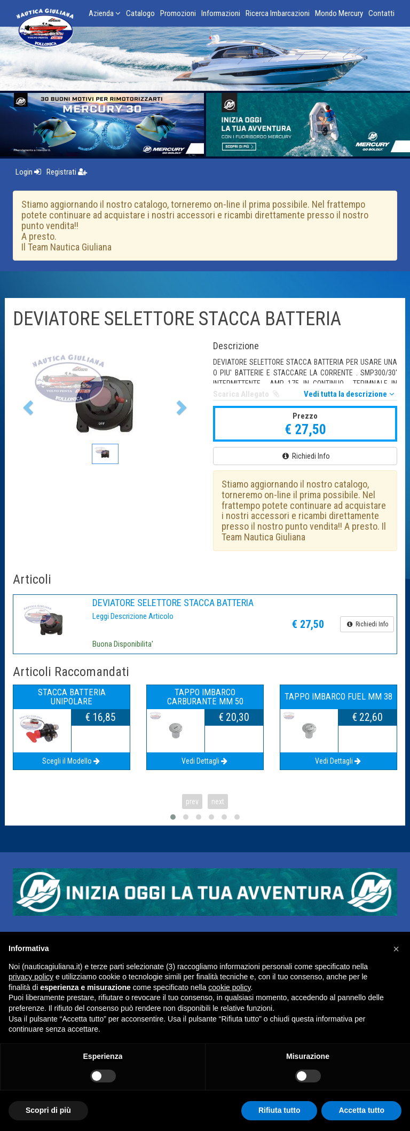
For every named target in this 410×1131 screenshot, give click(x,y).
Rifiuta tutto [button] (279, 1110)
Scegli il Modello (71, 761)
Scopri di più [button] (48, 1110)
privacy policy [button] (31, 976)
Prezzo (305, 416)
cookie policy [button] (229, 987)
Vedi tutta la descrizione (350, 394)
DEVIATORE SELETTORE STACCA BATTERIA (173, 602)
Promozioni (178, 13)
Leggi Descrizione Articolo (133, 616)
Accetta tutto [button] (361, 1110)
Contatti (381, 13)
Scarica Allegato (247, 394)
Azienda (105, 13)
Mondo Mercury (339, 13)
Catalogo (140, 13)
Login (28, 172)
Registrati (66, 172)
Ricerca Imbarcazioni (278, 13)
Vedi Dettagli (205, 761)
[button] (27, 404)
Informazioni (220, 13)
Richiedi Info (305, 456)
